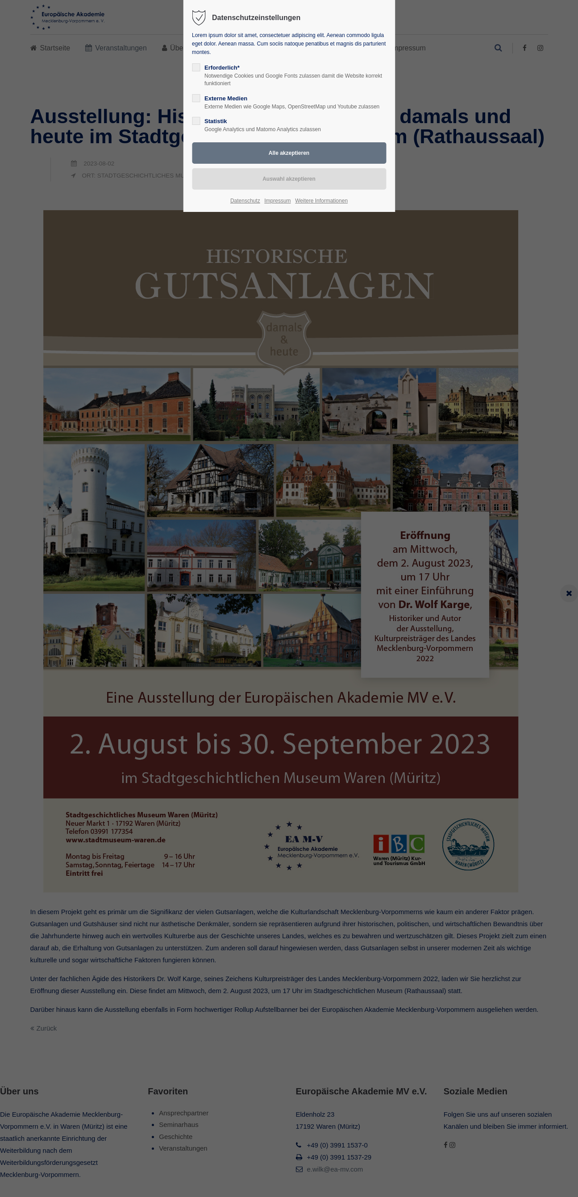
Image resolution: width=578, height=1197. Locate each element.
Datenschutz (245, 201)
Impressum (277, 201)
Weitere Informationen (321, 201)
